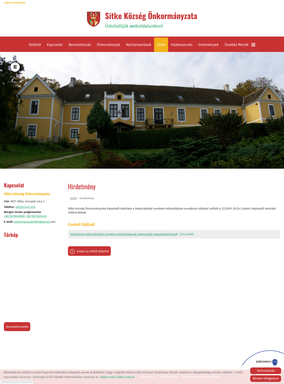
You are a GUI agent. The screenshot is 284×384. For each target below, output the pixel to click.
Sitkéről (35, 45)
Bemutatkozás (80, 45)
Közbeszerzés (181, 45)
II (15, 67)
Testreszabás (266, 371)
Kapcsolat (55, 45)
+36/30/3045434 (36, 216)
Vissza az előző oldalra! (93, 251)
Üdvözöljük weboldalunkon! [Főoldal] (151, 19)
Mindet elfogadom (266, 378)
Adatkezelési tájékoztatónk (117, 377)
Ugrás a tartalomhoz (14, 3)
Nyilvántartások (138, 45)
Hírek (161, 45)
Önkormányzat (108, 45)
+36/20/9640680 (14, 216)
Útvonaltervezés (17, 327)
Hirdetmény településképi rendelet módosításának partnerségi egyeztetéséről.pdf (124, 234)
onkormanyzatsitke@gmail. (32, 222)
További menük (239, 45)
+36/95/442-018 (25, 207)
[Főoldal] (93, 19)
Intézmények (208, 45)
